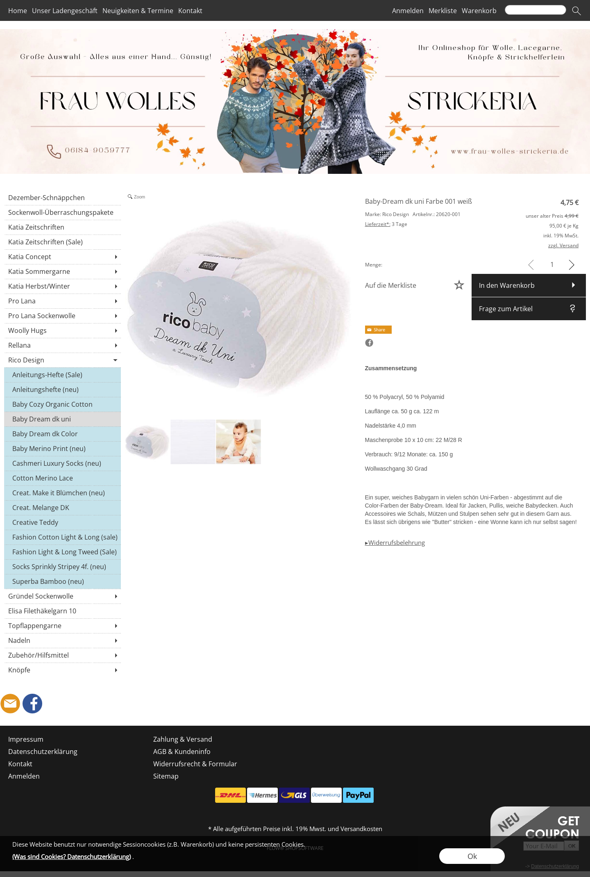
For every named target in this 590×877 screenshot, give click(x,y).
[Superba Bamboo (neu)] (62, 581)
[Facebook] (32, 703)
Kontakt (190, 10)
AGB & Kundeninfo (182, 751)
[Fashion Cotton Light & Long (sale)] (62, 537)
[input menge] (552, 264)
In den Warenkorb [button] (507, 285)
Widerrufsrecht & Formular (195, 763)
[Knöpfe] (62, 670)
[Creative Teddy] (62, 522)
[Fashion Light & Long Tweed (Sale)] (62, 551)
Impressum (25, 739)
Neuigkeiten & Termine (137, 10)
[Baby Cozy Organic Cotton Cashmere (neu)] (62, 404)
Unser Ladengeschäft (65, 10)
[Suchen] (535, 10)
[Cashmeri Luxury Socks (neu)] (62, 463)
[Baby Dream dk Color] (62, 433)
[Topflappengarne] (62, 625)
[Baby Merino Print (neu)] (62, 448)
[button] (576, 10)
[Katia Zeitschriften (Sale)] (62, 242)
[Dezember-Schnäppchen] (62, 197)
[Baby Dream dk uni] (62, 419)
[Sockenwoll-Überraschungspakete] (62, 212)
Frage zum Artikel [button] (506, 308)
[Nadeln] (62, 640)
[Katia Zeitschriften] (62, 227)
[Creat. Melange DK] (62, 507)
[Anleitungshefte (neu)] (62, 389)
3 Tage (386, 224)
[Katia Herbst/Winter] (62, 286)
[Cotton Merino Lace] (62, 478)
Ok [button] (472, 856)
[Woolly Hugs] (62, 330)
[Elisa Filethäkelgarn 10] (62, 611)
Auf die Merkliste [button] (390, 285)
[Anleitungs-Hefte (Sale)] (62, 374)
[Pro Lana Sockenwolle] (62, 315)
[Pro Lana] (62, 301)
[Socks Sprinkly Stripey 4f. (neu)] (62, 566)
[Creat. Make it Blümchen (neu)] (62, 492)
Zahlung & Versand (182, 739)
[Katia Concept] (62, 256)
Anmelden (408, 10)
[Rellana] (62, 345)
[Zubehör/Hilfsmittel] (62, 655)
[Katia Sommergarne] (62, 271)
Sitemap (166, 776)
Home (17, 10)
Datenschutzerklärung (42, 751)
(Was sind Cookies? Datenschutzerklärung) (71, 856)
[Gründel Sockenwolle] (62, 596)
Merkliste (443, 10)
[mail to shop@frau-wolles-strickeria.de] (10, 703)
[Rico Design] (62, 360)
